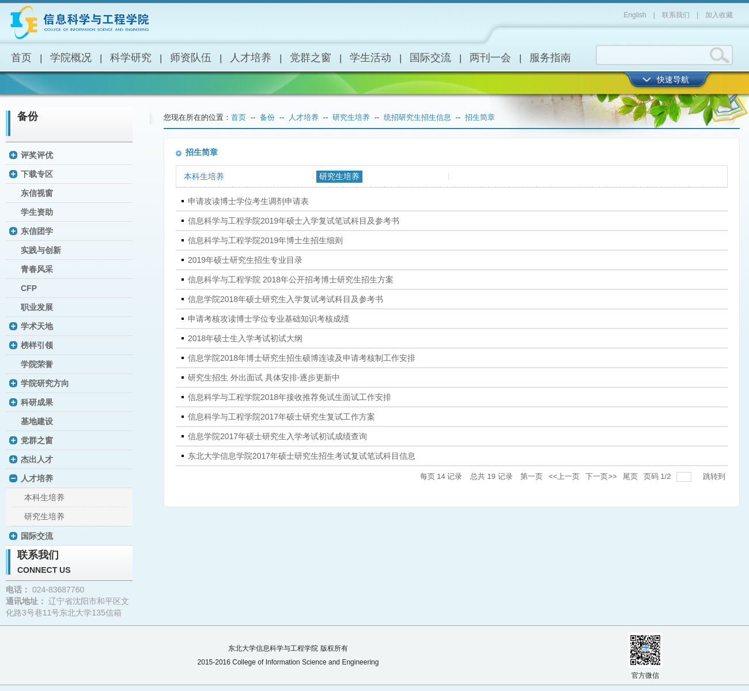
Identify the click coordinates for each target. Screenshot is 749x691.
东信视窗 (37, 193)
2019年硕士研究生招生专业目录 (245, 260)
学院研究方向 (45, 383)
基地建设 (37, 421)
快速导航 (673, 79)
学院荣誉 (37, 364)
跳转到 (715, 476)
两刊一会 (490, 57)
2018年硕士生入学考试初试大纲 (245, 338)
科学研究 (131, 57)
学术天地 (37, 326)
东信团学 (37, 231)
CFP (29, 288)
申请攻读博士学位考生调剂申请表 (248, 201)
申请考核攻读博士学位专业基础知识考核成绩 (268, 318)
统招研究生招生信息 (417, 117)
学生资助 (37, 212)
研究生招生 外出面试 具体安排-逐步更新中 (264, 377)
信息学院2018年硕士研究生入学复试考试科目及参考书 (285, 299)
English (634, 15)
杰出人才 (37, 459)
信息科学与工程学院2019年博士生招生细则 (265, 240)
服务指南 (550, 57)
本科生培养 (44, 497)
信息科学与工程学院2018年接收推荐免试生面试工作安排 (289, 397)
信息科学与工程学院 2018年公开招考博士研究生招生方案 (291, 279)
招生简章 (480, 117)
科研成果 (37, 402)
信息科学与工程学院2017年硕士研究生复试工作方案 (281, 416)
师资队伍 (190, 57)
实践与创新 (41, 250)
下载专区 (37, 174)
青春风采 (37, 269)
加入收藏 (719, 15)
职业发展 (37, 307)
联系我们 (676, 15)
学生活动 (370, 57)
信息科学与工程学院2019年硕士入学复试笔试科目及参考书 (293, 220)
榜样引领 (37, 345)
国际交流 (430, 57)
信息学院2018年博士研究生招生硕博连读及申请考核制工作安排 (301, 358)
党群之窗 (310, 57)
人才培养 (250, 57)
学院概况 (71, 57)
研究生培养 (44, 516)
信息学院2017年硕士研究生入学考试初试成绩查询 (277, 436)
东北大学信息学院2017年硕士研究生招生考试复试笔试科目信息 (301, 455)
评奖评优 (37, 155)
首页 (21, 57)
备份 (27, 116)
